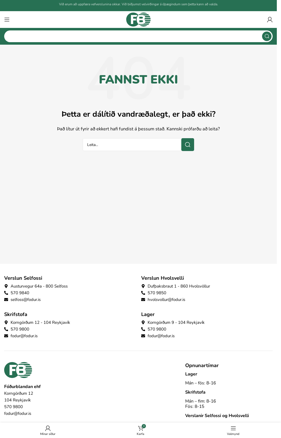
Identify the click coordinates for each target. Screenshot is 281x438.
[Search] (138, 36)
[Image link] (18, 369)
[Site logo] (138, 19)
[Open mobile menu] (7, 19)
